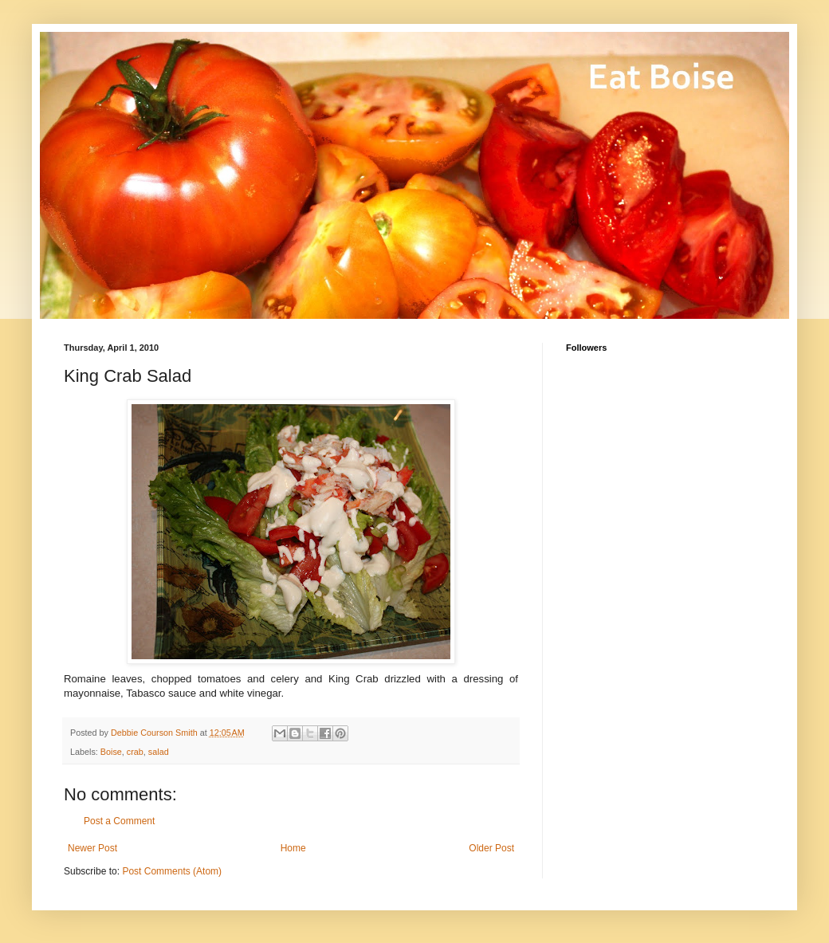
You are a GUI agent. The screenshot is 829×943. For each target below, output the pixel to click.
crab (135, 751)
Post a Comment (119, 821)
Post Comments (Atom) (172, 871)
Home (293, 848)
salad (158, 751)
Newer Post (92, 848)
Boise (111, 751)
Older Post (491, 848)
